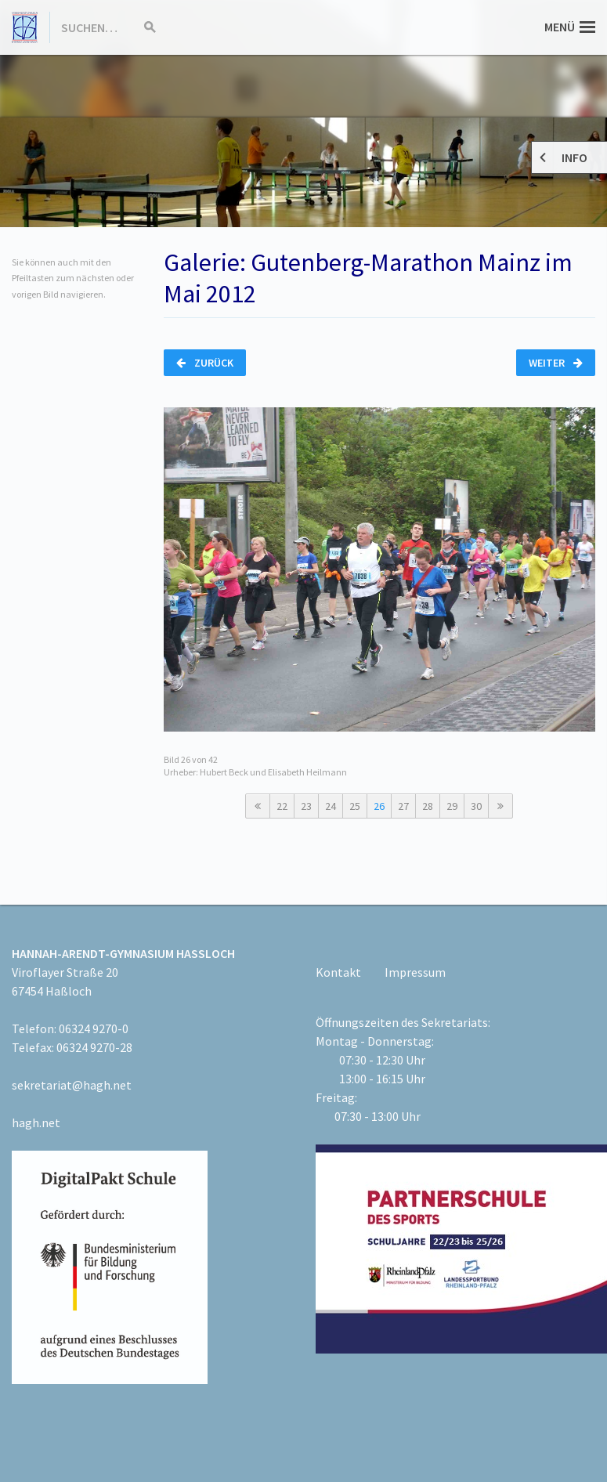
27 (403, 806)
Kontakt (338, 972)
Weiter (556, 363)
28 (427, 806)
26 (379, 806)
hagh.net (36, 1122)
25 (354, 806)
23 (306, 806)
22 (281, 806)
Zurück (204, 363)
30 (476, 806)
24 (330, 806)
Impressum (415, 972)
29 (451, 806)
